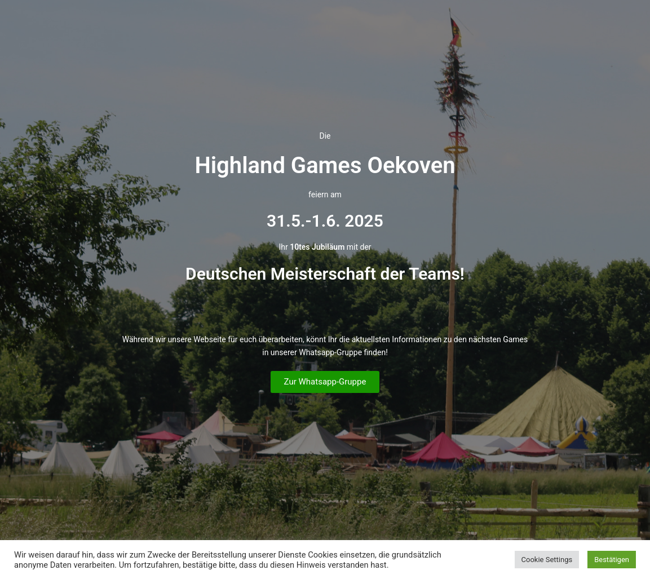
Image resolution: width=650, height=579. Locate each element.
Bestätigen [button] (611, 559)
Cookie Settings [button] (547, 559)
